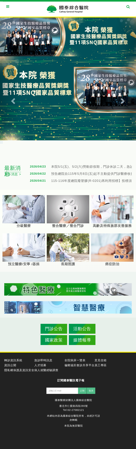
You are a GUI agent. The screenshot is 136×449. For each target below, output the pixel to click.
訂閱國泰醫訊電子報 (70, 380)
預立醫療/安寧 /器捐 (23, 249)
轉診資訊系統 (13, 360)
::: (1, 1)
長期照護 (68, 249)
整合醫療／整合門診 (68, 211)
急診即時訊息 (43, 360)
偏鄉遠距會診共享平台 (79, 365)
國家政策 (54, 340)
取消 (91, 390)
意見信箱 (101, 360)
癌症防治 (112, 249)
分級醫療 (23, 211)
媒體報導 (82, 340)
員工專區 (101, 365)
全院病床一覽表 (75, 360)
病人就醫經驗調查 (46, 370)
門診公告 (54, 328)
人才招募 (40, 365)
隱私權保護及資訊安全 (19, 370)
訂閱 (82, 390)
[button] (10, 36)
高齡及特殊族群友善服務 (112, 211)
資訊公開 (10, 365)
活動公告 (82, 328)
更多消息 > (12, 174)
